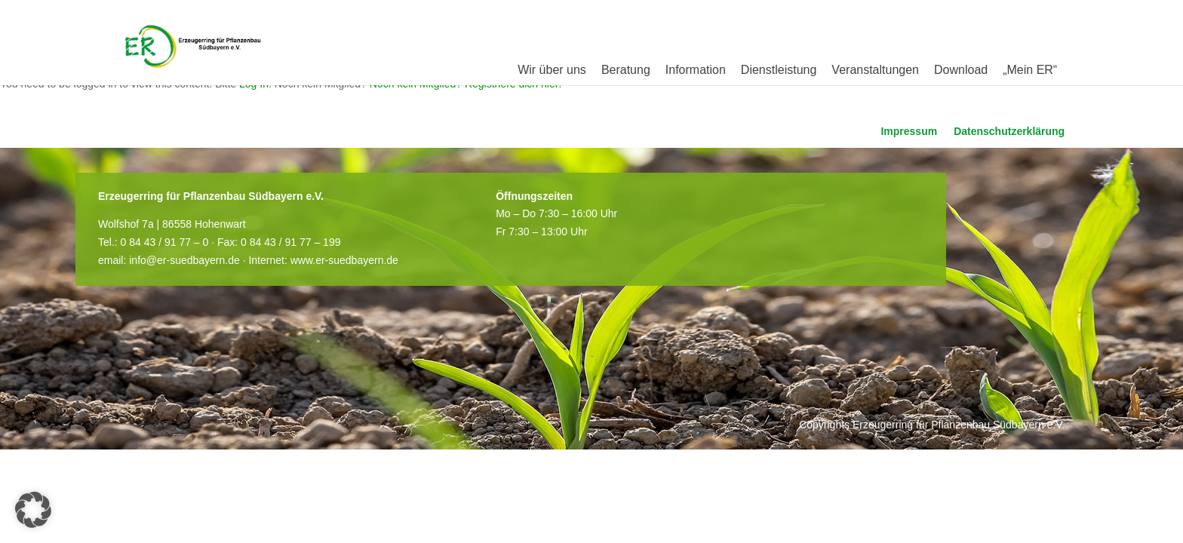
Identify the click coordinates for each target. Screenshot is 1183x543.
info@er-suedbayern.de (184, 260)
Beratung (625, 69)
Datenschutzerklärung (1009, 131)
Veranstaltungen (875, 69)
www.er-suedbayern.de (344, 260)
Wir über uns (552, 69)
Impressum (908, 131)
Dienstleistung (779, 69)
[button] (33, 510)
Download (961, 69)
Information (695, 69)
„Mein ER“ (1030, 69)
